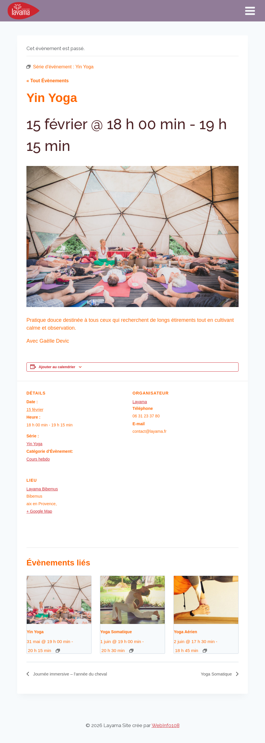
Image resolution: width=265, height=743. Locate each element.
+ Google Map (39, 511)
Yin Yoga (34, 443)
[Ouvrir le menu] (250, 10)
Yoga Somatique (116, 631)
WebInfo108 (166, 725)
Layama (139, 401)
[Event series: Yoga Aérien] (205, 650)
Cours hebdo (38, 459)
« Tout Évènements (47, 80)
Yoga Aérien (185, 631)
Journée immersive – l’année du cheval (73, 674)
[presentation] (59, 600)
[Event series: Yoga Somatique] (131, 650)
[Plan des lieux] (208, 507)
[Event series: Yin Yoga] (58, 650)
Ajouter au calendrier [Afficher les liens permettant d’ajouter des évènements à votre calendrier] (57, 367)
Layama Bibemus (42, 489)
